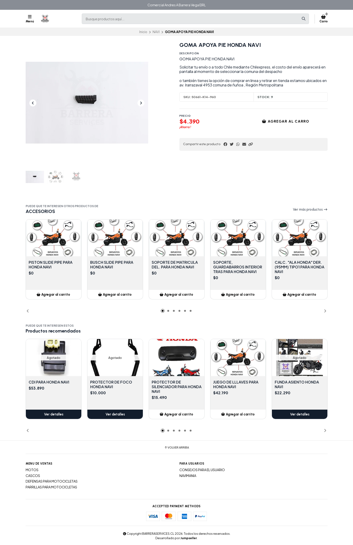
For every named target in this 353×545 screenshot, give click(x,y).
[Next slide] (140, 102)
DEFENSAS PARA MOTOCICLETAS (52, 481)
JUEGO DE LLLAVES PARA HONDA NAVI (235, 384)
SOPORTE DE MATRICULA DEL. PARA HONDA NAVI (175, 264)
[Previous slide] (32, 102)
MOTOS (32, 469)
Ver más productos (310, 209)
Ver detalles (53, 414)
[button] (250, 144)
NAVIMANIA (187, 475)
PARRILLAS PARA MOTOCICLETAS (51, 487)
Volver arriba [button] (176, 447)
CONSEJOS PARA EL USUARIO (202, 469)
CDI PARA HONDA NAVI (49, 382)
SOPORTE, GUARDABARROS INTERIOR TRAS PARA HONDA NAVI (237, 267)
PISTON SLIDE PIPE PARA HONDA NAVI (50, 264)
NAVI (156, 32)
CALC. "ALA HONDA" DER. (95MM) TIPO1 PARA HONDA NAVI (299, 267)
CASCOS (33, 475)
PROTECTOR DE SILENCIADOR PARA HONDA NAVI (177, 387)
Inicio (143, 32)
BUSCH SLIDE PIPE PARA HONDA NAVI (111, 264)
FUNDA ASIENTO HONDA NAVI (297, 384)
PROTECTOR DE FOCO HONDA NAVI (111, 384)
